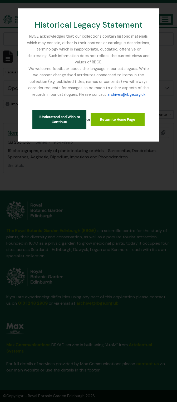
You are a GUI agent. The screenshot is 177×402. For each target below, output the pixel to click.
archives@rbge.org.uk (126, 94)
